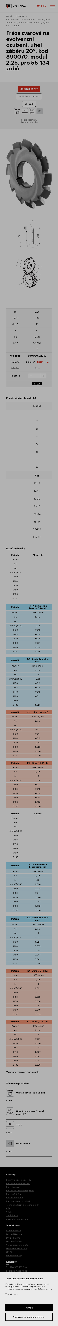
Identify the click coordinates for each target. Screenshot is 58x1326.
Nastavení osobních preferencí (29, 1317)
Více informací (11, 1294)
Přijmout (29, 1307)
